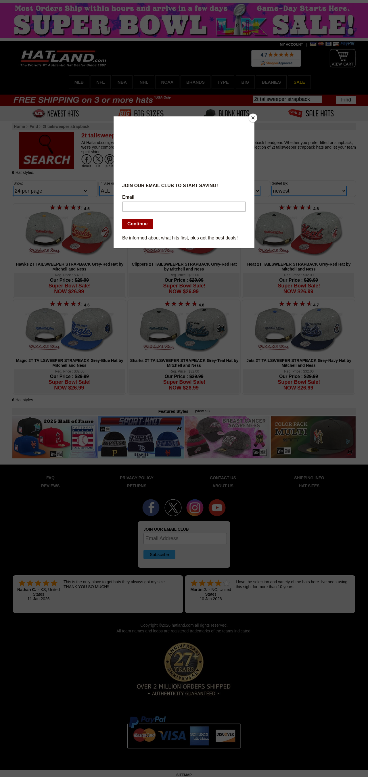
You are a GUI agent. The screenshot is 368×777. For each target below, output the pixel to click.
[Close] (253, 118)
